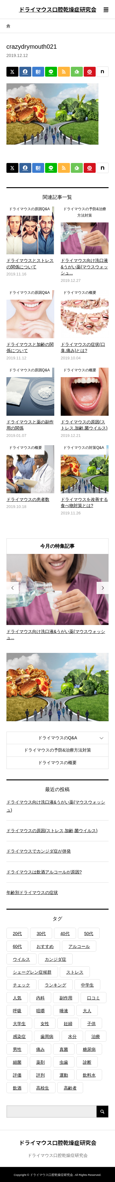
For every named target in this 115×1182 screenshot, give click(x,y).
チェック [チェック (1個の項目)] (21, 985)
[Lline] (51, 72)
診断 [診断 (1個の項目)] (87, 1062)
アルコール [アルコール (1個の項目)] (79, 946)
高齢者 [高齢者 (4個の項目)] (70, 1087)
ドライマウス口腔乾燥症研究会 (57, 9)
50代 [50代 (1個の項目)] (89, 933)
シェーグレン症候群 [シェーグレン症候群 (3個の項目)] (32, 972)
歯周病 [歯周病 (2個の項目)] (46, 1036)
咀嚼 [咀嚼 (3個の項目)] (40, 1010)
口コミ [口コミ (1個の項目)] (93, 997)
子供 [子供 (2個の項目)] (91, 1023)
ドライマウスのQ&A (57, 737)
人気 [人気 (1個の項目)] (17, 997)
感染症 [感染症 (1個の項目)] (19, 1036)
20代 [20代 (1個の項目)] (17, 933)
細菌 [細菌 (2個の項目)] (17, 1062)
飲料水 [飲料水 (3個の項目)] (89, 1075)
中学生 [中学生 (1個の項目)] (87, 985)
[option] (57, 597)
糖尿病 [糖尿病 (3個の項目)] (89, 1049)
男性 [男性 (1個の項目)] (17, 1049)
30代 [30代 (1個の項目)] (41, 933)
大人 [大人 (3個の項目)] (87, 1010)
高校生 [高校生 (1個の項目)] (42, 1087)
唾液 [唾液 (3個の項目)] (63, 1010)
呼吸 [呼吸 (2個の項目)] (17, 1010)
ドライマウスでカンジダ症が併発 (38, 851)
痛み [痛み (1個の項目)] (40, 1049)
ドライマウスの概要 (57, 762)
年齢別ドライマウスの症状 (32, 892)
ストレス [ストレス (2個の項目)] (74, 972)
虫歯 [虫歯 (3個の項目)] (63, 1062)
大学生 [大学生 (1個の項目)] (19, 1023)
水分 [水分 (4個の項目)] (72, 1036)
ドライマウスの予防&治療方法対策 (57, 750)
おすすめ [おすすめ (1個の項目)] (45, 946)
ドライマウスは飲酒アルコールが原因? (44, 871)
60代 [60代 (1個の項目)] (17, 946)
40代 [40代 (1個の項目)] (65, 933)
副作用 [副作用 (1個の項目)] (65, 997)
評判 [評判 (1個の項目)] (40, 1075)
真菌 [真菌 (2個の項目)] (63, 1049)
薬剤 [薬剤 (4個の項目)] (40, 1062)
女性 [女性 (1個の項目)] (44, 1023)
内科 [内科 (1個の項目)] (40, 997)
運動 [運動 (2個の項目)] (63, 1075)
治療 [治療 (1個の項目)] (95, 1036)
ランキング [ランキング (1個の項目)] (55, 985)
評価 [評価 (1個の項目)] (17, 1075)
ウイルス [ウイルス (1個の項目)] (21, 959)
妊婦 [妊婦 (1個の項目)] (68, 1023)
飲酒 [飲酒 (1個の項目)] (17, 1087)
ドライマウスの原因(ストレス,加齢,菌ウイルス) (52, 830)
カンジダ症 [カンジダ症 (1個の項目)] (55, 959)
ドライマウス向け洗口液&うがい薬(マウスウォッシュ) (55, 806)
